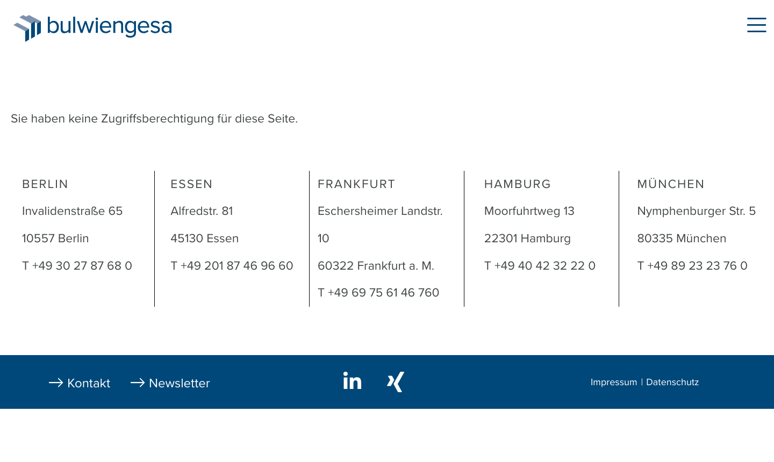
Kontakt (88, 383)
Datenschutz (672, 382)
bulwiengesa (125, 27)
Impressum (614, 382)
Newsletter (179, 383)
